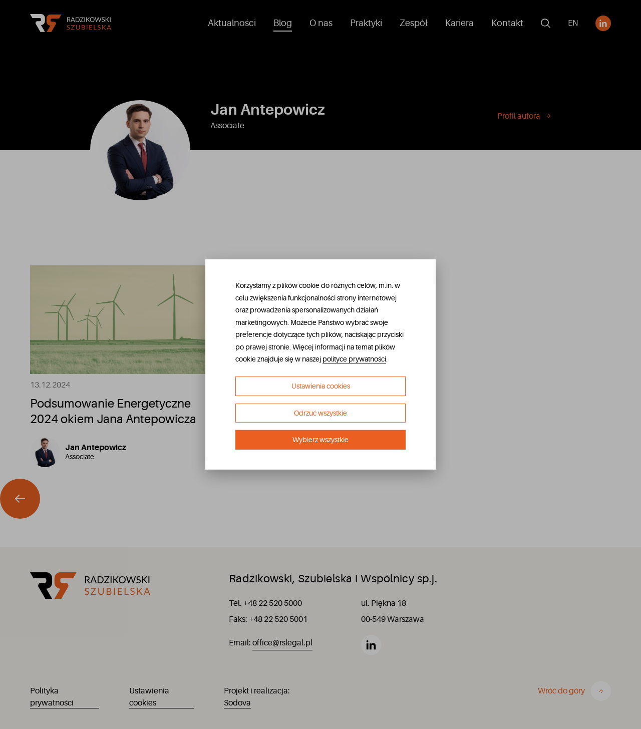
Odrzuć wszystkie (320, 413)
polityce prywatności (354, 359)
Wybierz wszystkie (320, 440)
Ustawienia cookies (320, 386)
